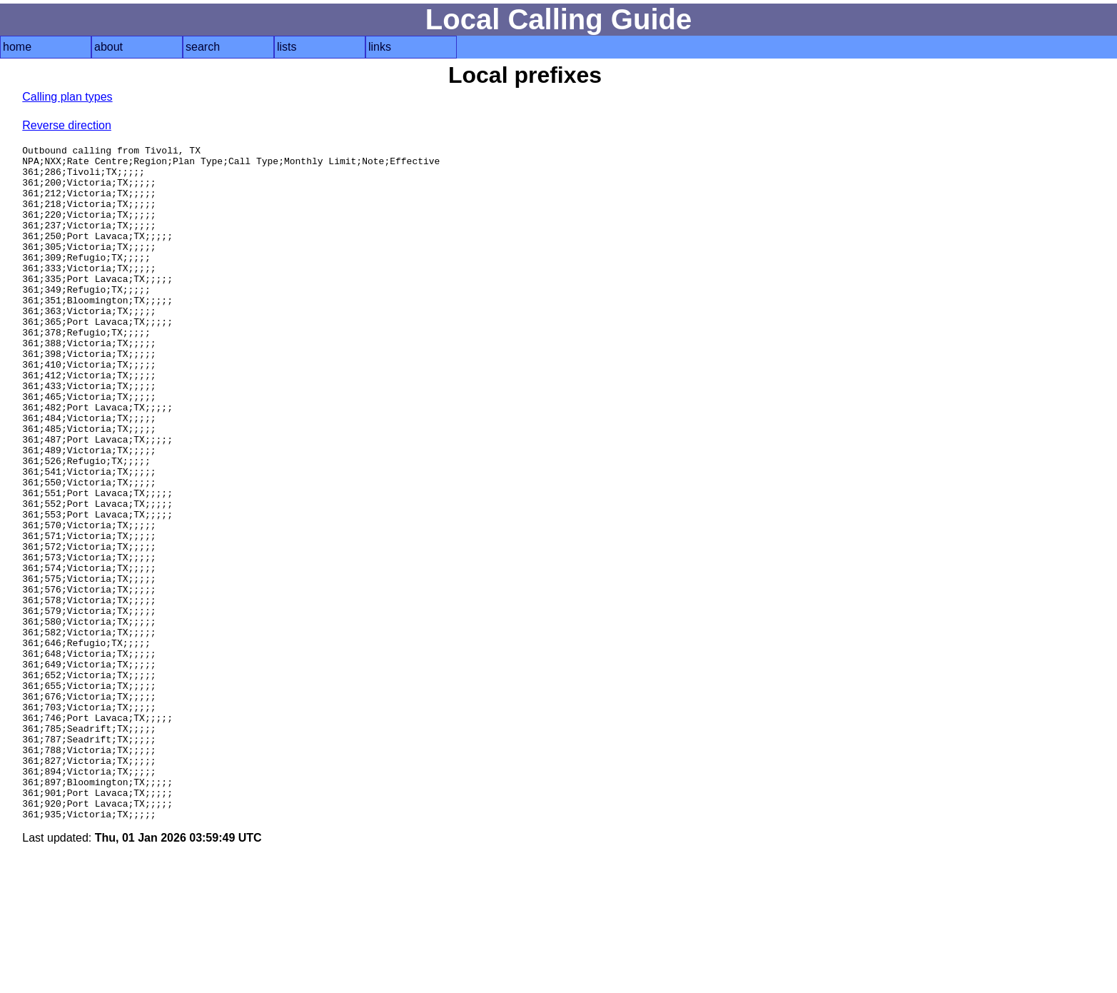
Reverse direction (66, 125)
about (108, 47)
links (379, 47)
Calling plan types (67, 97)
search (203, 47)
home (17, 47)
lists (287, 47)
